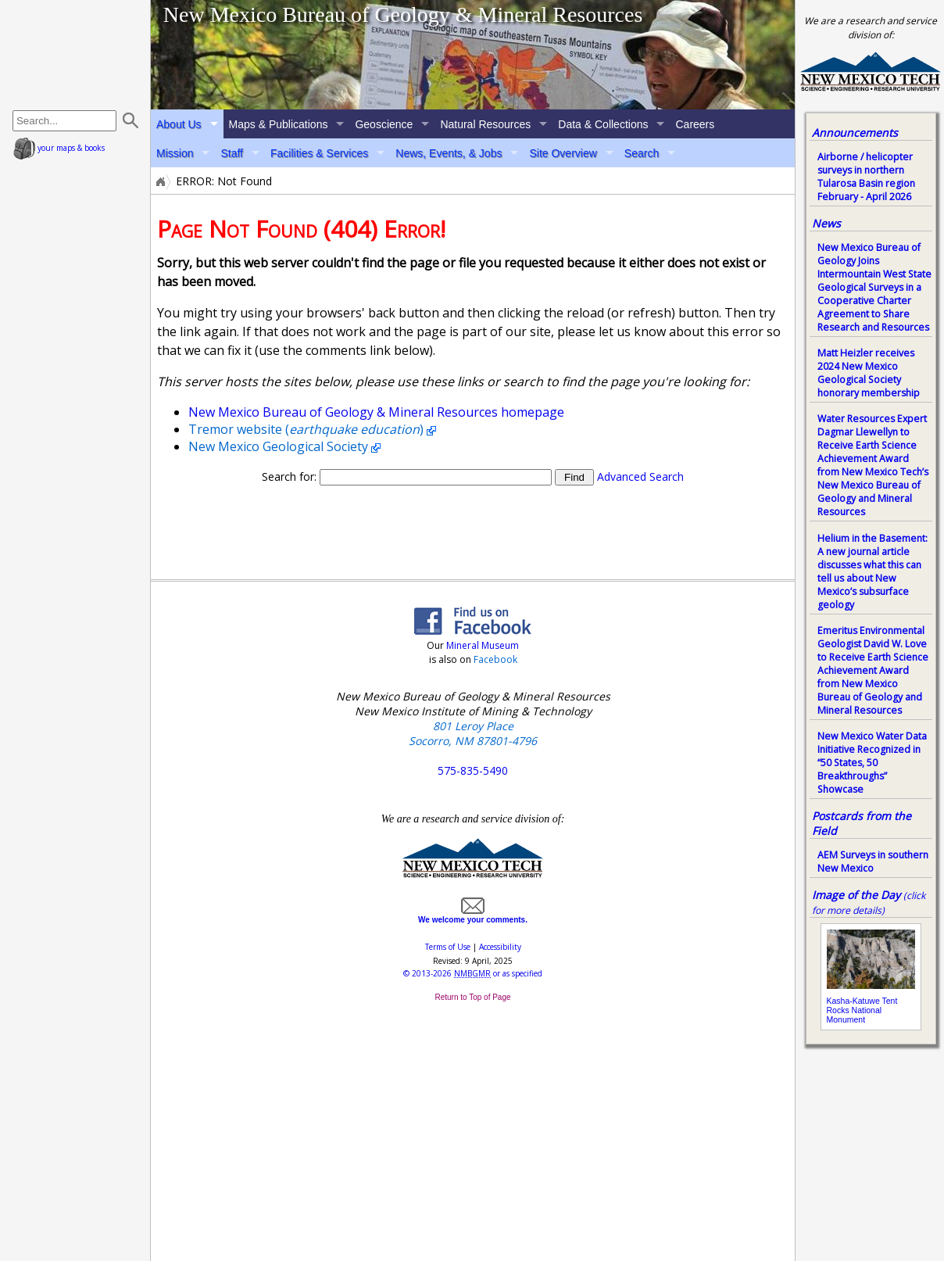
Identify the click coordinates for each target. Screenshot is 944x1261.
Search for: (289, 476)
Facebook (495, 659)
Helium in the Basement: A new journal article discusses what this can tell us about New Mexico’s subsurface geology (872, 571)
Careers (694, 124)
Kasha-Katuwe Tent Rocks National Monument (862, 1010)
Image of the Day (856, 894)
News (826, 223)
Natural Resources (485, 124)
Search (641, 153)
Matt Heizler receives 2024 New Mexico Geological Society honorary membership (868, 372)
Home (159, 181)
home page (77, 54)
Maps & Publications (278, 124)
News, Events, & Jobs (448, 153)
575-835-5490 (473, 770)
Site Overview (562, 153)
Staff (231, 153)
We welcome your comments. (472, 915)
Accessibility (500, 946)
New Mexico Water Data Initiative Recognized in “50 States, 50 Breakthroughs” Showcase (872, 762)
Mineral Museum (481, 645)
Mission (174, 153)
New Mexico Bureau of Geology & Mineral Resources (403, 14)
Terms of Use (447, 946)
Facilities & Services (319, 153)
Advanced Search (640, 476)
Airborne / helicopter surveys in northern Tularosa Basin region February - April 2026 (866, 176)
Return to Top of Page (472, 997)
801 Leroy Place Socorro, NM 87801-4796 (473, 733)
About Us (179, 124)
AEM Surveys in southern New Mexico (872, 861)
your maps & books (59, 147)
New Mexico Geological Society (278, 446)
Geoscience (384, 124)
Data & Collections (603, 124)
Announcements (855, 132)
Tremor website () (306, 429)
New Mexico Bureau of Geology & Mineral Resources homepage (376, 412)
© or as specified (472, 973)
